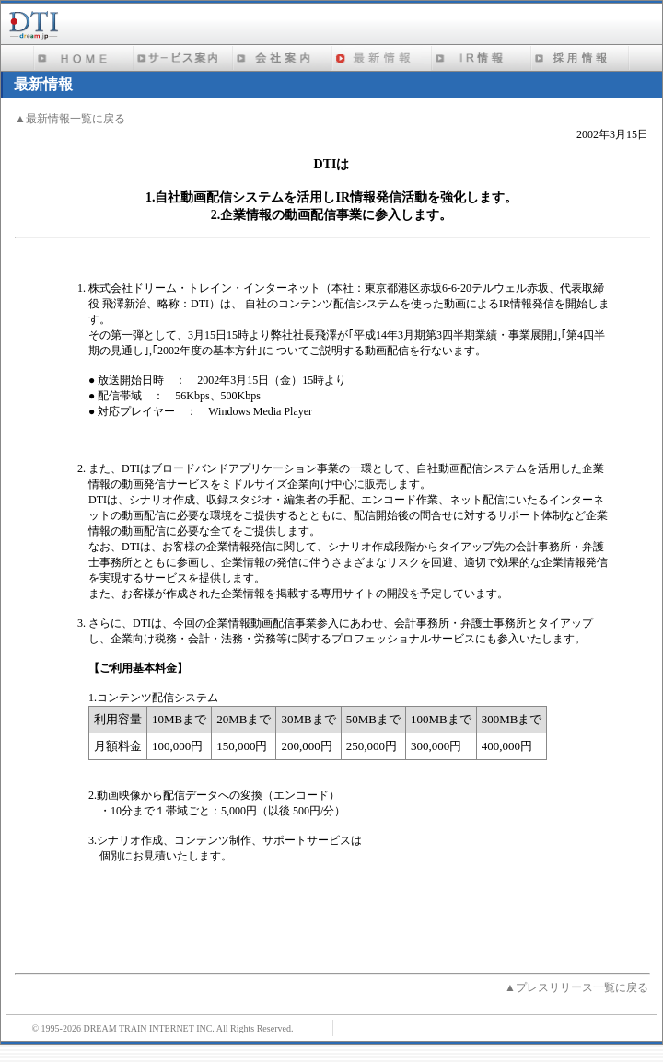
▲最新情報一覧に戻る (70, 118)
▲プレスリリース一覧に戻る (576, 987)
